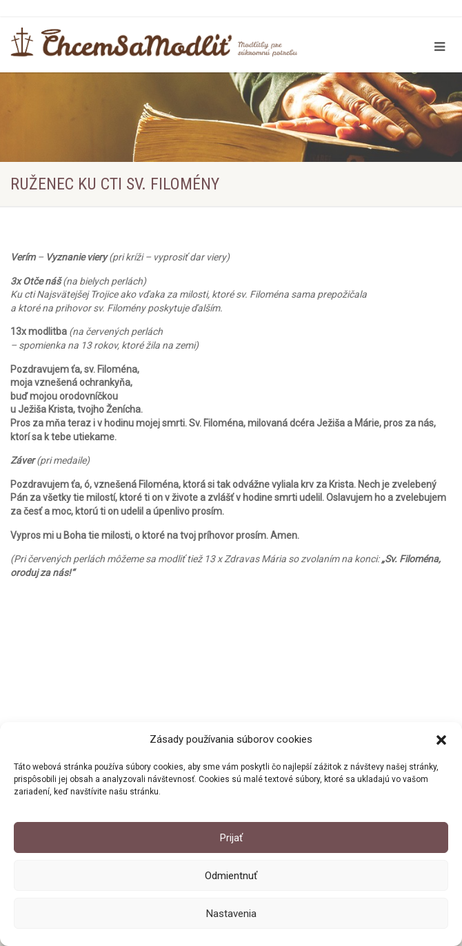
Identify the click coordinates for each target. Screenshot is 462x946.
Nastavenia (231, 913)
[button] (441, 740)
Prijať (231, 838)
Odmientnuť (231, 876)
